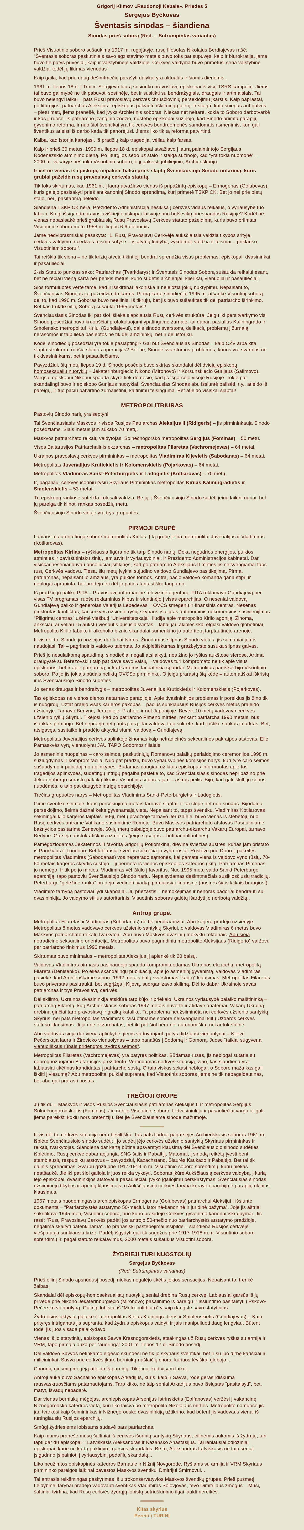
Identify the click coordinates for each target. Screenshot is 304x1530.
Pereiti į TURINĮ (152, 1515)
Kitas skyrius (152, 1509)
